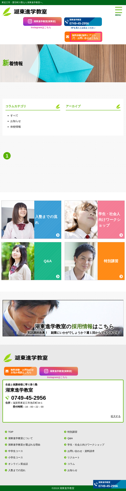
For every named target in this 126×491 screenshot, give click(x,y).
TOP (10, 431)
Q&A (70, 438)
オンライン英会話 (18, 463)
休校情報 (15, 126)
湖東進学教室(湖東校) (45, 21)
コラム (71, 463)
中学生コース (15, 451)
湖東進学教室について (20, 438)
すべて (14, 115)
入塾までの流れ (16, 470)
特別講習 (72, 431)
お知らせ (15, 121)
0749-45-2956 (79, 23)
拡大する (116, 416)
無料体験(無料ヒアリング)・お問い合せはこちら (85, 36)
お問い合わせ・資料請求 (80, 451)
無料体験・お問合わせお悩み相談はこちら (22, 371)
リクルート (73, 457)
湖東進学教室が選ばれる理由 (24, 444)
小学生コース (15, 457)
